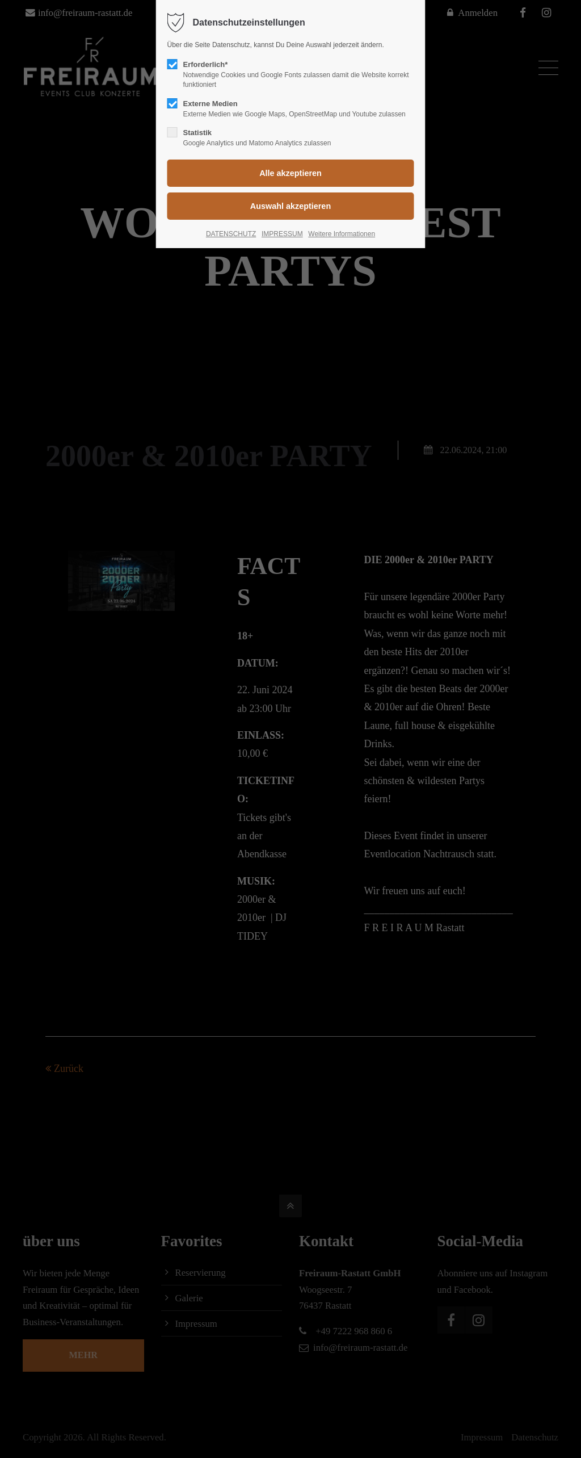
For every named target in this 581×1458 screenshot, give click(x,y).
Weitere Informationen (341, 234)
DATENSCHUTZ (231, 234)
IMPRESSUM (282, 234)
